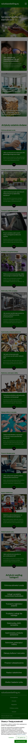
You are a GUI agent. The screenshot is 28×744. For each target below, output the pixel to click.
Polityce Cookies (21, 734)
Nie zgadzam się (21, 737)
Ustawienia (11, 737)
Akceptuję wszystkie (20, 741)
